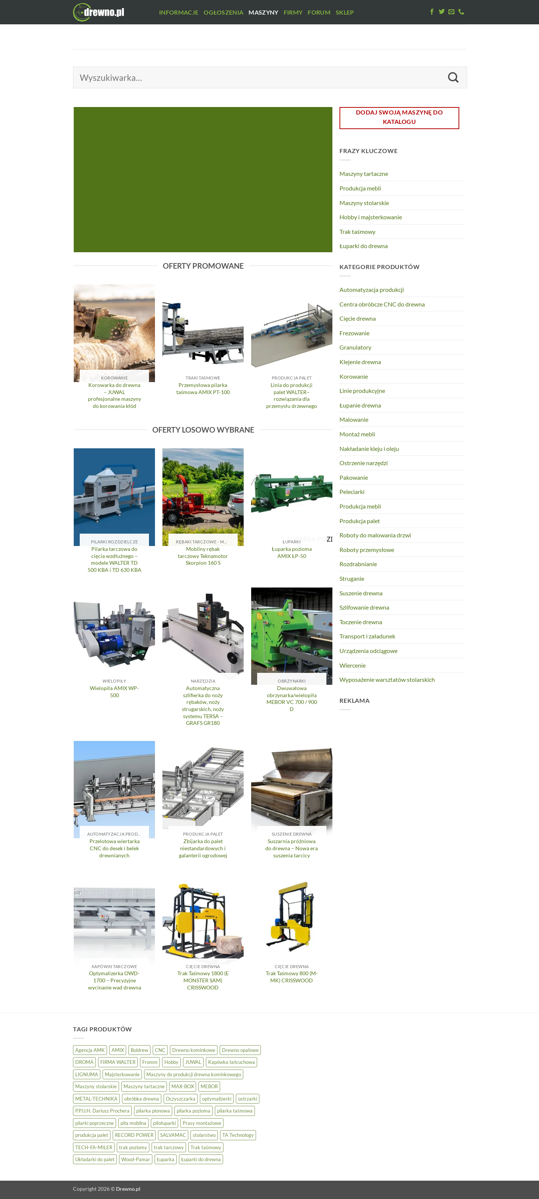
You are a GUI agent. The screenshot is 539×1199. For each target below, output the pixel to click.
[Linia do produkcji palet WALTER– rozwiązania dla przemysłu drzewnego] (291, 333)
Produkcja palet (359, 520)
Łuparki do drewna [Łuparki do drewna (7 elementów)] (201, 1159)
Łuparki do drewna (363, 245)
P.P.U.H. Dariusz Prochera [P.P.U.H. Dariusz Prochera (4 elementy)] (102, 1111)
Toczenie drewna (360, 621)
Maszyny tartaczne (363, 173)
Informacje (178, 12)
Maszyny (263, 12)
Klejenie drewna (360, 361)
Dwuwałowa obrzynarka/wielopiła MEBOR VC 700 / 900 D (292, 698)
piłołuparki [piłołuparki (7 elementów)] (164, 1123)
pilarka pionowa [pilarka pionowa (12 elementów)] (153, 1111)
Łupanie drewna (360, 405)
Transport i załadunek (367, 636)
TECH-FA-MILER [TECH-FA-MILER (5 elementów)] (93, 1147)
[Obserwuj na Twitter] (442, 12)
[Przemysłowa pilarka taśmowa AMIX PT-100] (203, 333)
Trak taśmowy (357, 231)
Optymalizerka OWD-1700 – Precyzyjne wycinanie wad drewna (114, 980)
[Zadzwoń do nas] (461, 12)
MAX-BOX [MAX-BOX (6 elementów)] (182, 1086)
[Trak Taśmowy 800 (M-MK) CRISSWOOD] (291, 921)
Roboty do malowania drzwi (375, 535)
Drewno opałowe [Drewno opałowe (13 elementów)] (240, 1050)
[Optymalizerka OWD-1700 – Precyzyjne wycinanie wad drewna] (114, 921)
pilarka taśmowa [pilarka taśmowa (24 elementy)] (235, 1111)
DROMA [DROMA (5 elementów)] (84, 1062)
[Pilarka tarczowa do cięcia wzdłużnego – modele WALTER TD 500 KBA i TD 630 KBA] (114, 497)
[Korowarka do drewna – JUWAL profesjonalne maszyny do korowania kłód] (114, 333)
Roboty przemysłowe (366, 549)
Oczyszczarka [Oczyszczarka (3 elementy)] (180, 1099)
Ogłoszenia (223, 12)
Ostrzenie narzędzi (363, 462)
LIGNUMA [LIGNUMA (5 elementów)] (86, 1074)
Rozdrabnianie (358, 563)
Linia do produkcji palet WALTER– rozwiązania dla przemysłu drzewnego (291, 395)
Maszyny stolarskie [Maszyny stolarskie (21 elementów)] (96, 1086)
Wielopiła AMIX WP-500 (114, 691)
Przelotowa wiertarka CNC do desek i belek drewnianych (114, 848)
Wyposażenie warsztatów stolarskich (387, 679)
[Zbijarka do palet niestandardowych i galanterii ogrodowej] (203, 789)
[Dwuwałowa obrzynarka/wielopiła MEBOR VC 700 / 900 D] (291, 636)
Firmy (293, 12)
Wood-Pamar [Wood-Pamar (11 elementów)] (135, 1159)
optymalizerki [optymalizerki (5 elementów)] (216, 1099)
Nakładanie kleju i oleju (369, 448)
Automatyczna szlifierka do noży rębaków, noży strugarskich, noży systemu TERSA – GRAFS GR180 (203, 705)
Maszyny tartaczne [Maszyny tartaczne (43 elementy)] (144, 1086)
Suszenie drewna (361, 593)
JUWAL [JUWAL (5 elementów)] (193, 1062)
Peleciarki (352, 491)
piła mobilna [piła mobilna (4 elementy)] (133, 1123)
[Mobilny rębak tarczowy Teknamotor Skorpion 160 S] (203, 497)
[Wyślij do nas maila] (451, 12)
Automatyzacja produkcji (371, 289)
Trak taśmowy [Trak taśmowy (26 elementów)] (206, 1147)
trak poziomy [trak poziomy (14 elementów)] (133, 1147)
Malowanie (353, 419)
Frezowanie (354, 332)
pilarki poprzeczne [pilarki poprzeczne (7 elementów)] (94, 1123)
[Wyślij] (453, 77)
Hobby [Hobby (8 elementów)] (171, 1062)
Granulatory (355, 347)
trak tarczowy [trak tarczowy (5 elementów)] (169, 1147)
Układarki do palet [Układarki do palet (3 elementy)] (95, 1159)
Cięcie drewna (357, 318)
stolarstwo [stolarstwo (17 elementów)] (204, 1135)
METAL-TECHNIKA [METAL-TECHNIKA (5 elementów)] (96, 1099)
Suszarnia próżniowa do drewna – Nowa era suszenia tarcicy (291, 848)
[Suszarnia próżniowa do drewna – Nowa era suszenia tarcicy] (291, 789)
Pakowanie (353, 477)
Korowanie (353, 376)
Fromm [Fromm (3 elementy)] (150, 1062)
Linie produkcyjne (362, 390)
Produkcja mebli (360, 188)
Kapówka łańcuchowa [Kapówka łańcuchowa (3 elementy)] (231, 1062)
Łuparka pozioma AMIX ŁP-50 (292, 552)
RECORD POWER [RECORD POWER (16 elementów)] (134, 1135)
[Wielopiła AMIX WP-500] (114, 636)
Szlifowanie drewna (364, 607)
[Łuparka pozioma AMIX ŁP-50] (291, 497)
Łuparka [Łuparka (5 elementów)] (165, 1159)
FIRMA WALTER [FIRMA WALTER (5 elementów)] (117, 1062)
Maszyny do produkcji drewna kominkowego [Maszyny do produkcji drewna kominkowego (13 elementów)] (193, 1074)
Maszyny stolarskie (364, 202)
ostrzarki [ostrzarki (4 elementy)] (247, 1099)
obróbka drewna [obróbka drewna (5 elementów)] (141, 1099)
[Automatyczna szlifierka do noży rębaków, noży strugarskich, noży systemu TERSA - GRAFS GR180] (203, 636)
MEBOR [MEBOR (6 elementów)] (209, 1086)
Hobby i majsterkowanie (370, 216)
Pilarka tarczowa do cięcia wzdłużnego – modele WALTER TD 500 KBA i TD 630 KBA (114, 559)
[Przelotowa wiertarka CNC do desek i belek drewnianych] (114, 789)
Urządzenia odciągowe (368, 650)
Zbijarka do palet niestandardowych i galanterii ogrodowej (203, 848)
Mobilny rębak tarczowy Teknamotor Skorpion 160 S (203, 556)
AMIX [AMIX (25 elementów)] (118, 1050)
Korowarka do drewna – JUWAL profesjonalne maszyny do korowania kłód (114, 395)
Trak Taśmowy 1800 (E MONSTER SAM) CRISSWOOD (203, 980)
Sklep (345, 12)
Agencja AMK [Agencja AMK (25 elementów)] (90, 1050)
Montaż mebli (357, 433)
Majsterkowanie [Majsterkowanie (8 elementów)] (122, 1074)
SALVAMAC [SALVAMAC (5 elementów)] (173, 1135)
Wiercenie (352, 665)
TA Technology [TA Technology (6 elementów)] (238, 1135)
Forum (319, 12)
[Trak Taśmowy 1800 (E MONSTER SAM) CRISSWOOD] (203, 921)
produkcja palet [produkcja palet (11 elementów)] (91, 1135)
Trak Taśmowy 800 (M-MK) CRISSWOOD (292, 976)
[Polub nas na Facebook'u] (432, 12)
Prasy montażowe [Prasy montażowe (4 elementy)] (202, 1123)
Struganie (351, 578)
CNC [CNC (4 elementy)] (160, 1050)
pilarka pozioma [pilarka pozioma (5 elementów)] (193, 1111)
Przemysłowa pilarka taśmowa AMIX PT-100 (203, 388)
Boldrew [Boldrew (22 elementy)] (139, 1050)
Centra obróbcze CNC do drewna (382, 304)
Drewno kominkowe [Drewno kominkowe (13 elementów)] (193, 1050)
